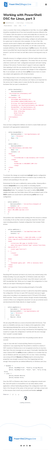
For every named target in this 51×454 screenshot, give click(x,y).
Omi (20, 25)
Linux (15, 25)
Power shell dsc (8, 25)
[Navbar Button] (46, 4)
